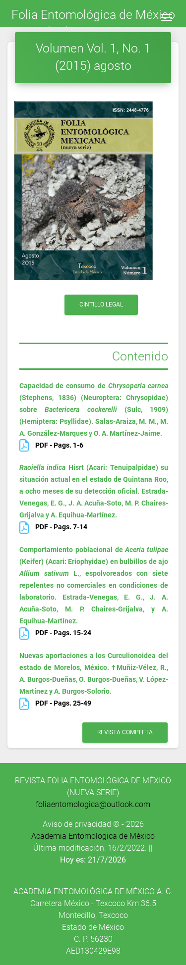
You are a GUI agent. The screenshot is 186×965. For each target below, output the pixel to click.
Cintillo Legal (101, 304)
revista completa (125, 732)
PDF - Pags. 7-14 (53, 527)
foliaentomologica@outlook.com (93, 804)
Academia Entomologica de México (93, 836)
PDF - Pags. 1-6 (51, 445)
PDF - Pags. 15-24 (55, 633)
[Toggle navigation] (167, 17)
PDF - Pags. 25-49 (55, 703)
